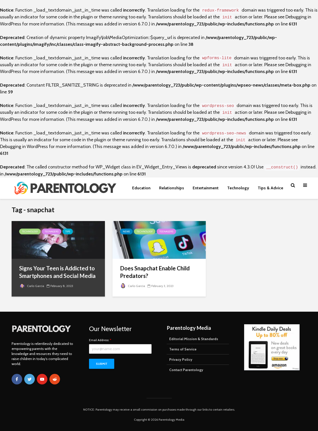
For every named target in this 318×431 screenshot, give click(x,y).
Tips (67, 231)
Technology (238, 188)
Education (141, 188)
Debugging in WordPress (24, 146)
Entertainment (206, 188)
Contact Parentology (186, 370)
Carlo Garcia (31, 286)
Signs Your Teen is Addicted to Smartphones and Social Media (57, 272)
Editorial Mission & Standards (193, 339)
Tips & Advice (270, 188)
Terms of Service (182, 349)
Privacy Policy (180, 359)
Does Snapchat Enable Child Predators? (155, 272)
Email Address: (100, 340)
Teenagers (52, 231)
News (126, 231)
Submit (101, 364)
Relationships (171, 188)
